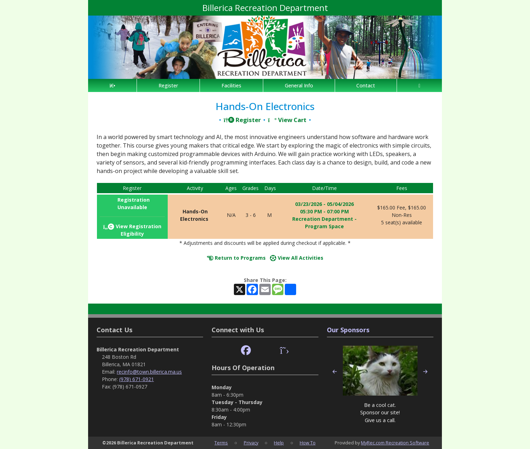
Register (168, 85)
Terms (221, 442)
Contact (365, 85)
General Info (299, 85)
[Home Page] (112, 85)
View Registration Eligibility (132, 230)
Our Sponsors (348, 330)
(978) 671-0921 (136, 379)
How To (308, 442)
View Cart (287, 120)
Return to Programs (236, 257)
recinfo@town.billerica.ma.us (149, 371)
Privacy (251, 442)
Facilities (231, 85)
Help (279, 442)
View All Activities (296, 257)
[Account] (419, 85)
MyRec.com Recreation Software (395, 442)
